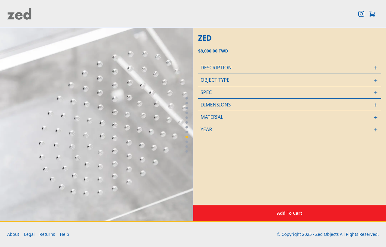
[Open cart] (372, 14)
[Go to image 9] (186, 137)
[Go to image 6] (186, 122)
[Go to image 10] (186, 142)
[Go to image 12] (186, 151)
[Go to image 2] (186, 103)
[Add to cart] (289, 213)
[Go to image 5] (186, 117)
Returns (47, 234)
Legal (29, 234)
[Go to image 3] (186, 108)
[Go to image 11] (186, 146)
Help (64, 234)
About (13, 234)
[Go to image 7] (186, 127)
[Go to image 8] (186, 132)
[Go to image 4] (186, 113)
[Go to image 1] (186, 98)
